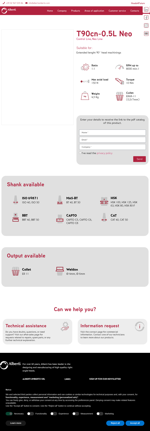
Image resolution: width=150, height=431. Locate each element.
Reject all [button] (115, 423)
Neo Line (97, 39)
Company (62, 10)
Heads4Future (138, 3)
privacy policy (104, 153)
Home (50, 10)
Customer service (117, 10)
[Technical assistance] (64, 327)
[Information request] (139, 327)
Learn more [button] (15, 423)
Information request (99, 325)
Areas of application (94, 10)
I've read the (97, 153)
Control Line (83, 39)
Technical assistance (25, 325)
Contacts (134, 10)
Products (75, 10)
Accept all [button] (135, 423)
